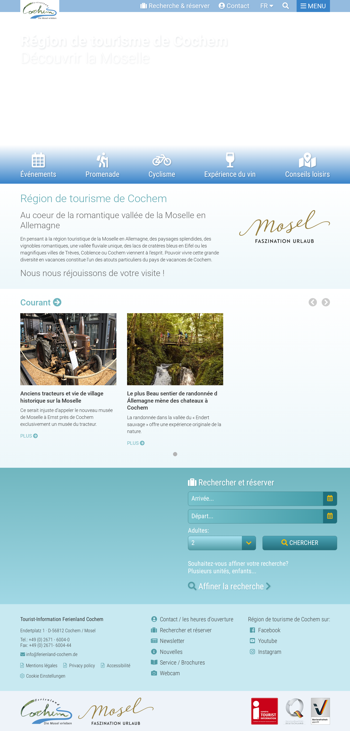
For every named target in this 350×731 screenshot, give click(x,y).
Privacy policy (82, 665)
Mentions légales (41, 665)
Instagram (264, 651)
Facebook (264, 629)
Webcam (165, 673)
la (229, 586)
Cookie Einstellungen (45, 675)
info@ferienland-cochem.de (48, 654)
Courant (40, 302)
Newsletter (167, 640)
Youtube (262, 640)
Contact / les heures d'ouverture (191, 619)
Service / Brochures (177, 662)
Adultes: (198, 530)
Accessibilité (118, 665)
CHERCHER (299, 542)
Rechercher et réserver (181, 629)
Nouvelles (166, 651)
